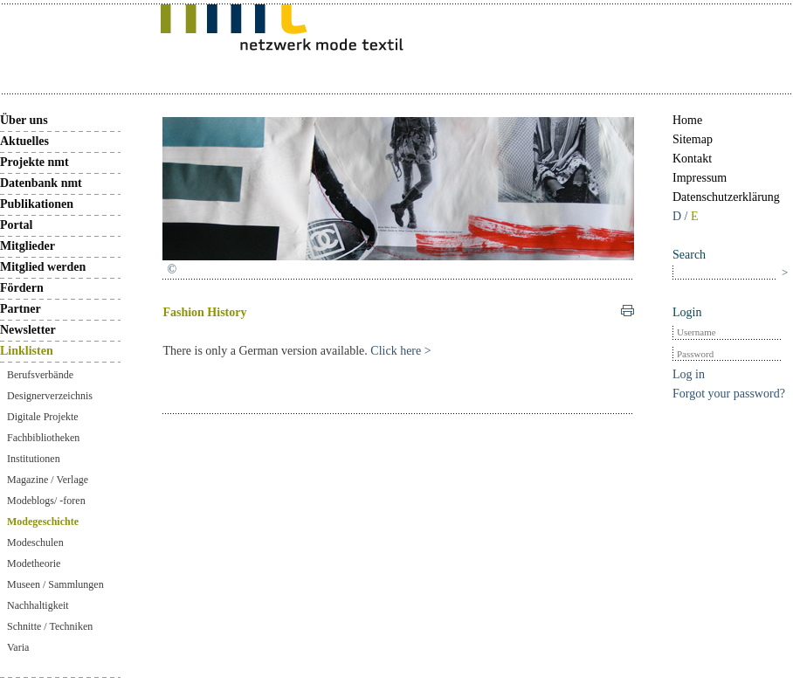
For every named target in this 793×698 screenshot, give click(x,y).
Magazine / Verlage (47, 479)
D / (681, 216)
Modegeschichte (43, 521)
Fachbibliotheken (43, 438)
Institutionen (33, 459)
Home (687, 120)
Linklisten (26, 350)
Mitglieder (27, 245)
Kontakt (692, 158)
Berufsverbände (40, 375)
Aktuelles (24, 141)
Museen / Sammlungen (55, 584)
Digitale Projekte (43, 417)
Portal (16, 225)
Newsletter (28, 329)
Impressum (699, 177)
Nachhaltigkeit (38, 605)
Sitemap (692, 139)
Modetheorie (33, 563)
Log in (688, 374)
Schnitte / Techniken (50, 626)
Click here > (400, 350)
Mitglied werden (43, 266)
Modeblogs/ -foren (46, 500)
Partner (20, 308)
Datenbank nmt (41, 183)
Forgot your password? (728, 393)
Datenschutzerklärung (726, 197)
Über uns (24, 120)
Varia (18, 647)
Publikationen (36, 204)
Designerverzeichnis (50, 396)
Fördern (22, 287)
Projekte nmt (34, 162)
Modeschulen (35, 542)
